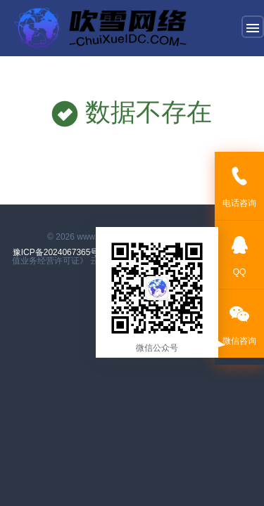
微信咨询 (239, 323)
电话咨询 (239, 185)
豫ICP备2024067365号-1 (61, 252)
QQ (239, 254)
